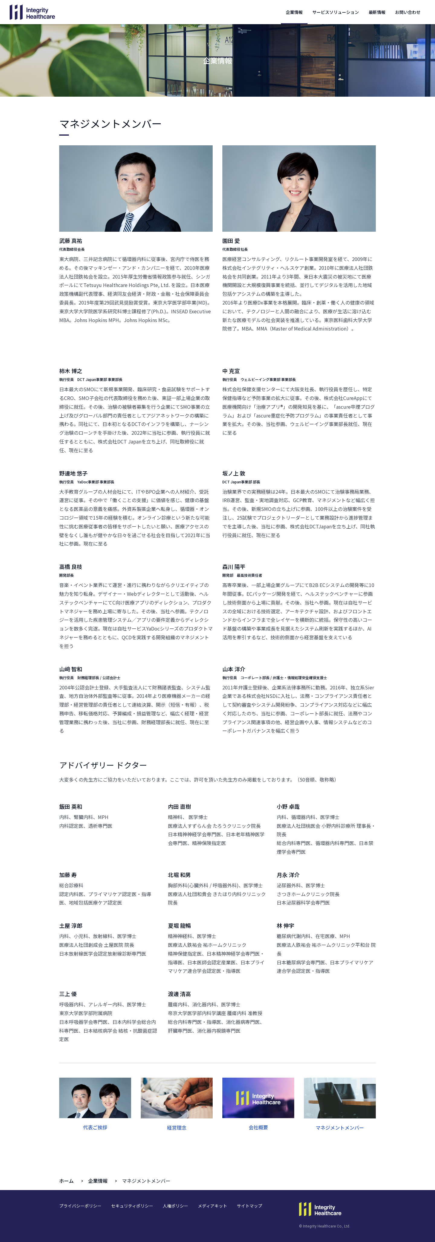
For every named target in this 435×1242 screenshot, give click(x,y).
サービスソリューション (335, 12)
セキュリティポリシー (132, 1206)
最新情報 (377, 12)
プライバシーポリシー (80, 1206)
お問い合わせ (407, 12)
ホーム (66, 1180)
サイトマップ (249, 1206)
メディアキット (212, 1206)
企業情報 (294, 12)
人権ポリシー (175, 1206)
